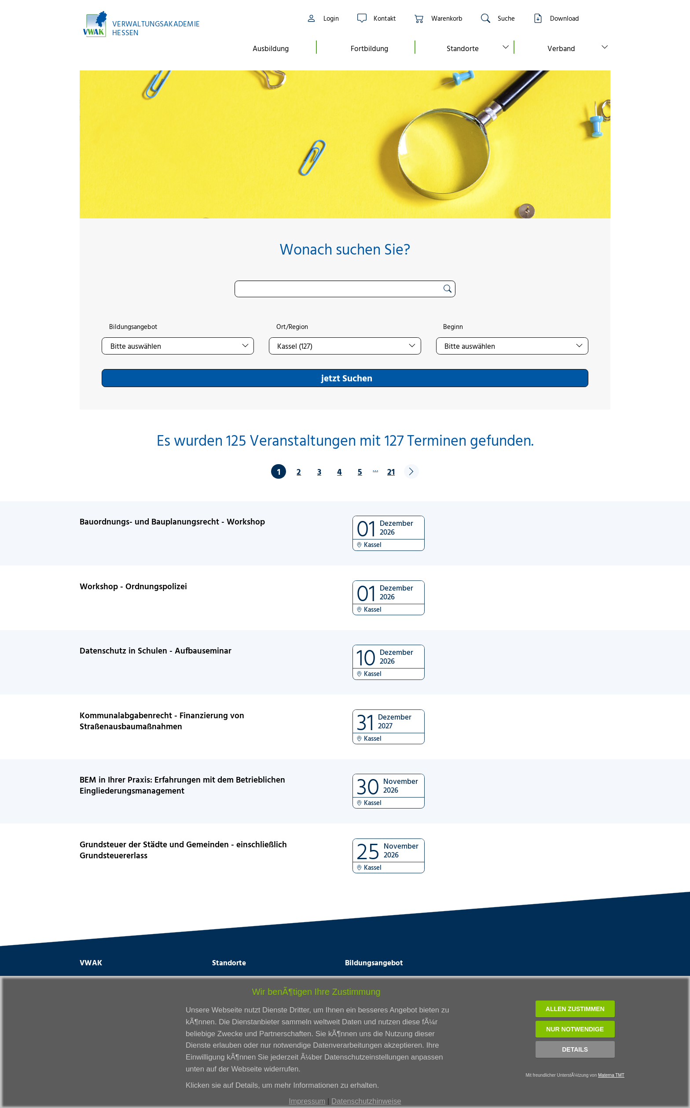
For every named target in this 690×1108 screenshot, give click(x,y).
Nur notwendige (575, 1029)
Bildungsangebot (133, 327)
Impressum (307, 1101)
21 (391, 471)
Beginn (453, 327)
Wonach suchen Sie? (344, 249)
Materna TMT (611, 1075)
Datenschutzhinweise (366, 1101)
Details (575, 1049)
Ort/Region (292, 327)
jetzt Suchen (346, 378)
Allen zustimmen (575, 1008)
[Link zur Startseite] (146, 24)
